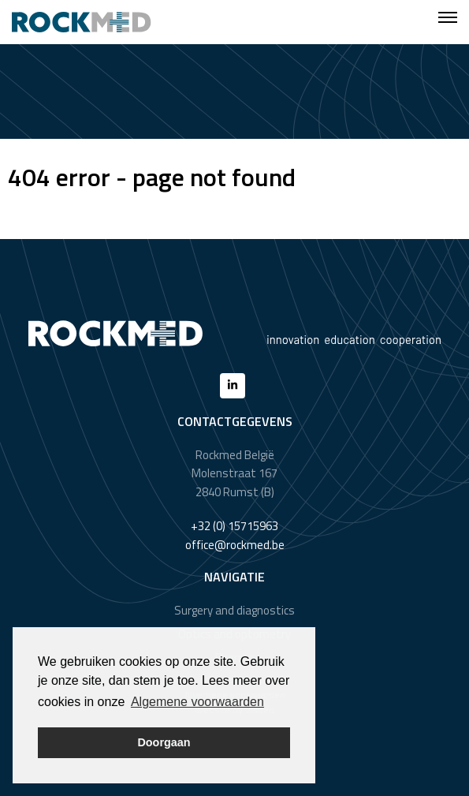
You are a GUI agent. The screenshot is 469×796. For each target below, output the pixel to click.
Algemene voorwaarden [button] (197, 701)
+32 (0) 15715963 (234, 526)
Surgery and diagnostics (234, 610)
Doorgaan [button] (163, 742)
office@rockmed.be (235, 545)
